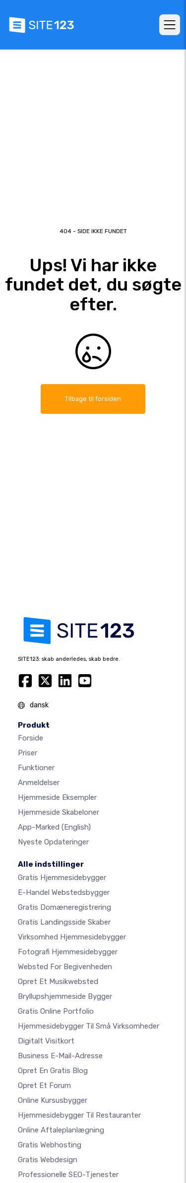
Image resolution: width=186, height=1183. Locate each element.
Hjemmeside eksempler (57, 797)
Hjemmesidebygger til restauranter (79, 1115)
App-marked (54, 827)
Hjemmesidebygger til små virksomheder (88, 1026)
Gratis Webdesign (47, 1159)
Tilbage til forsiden (93, 398)
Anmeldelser (39, 782)
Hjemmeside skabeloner (58, 812)
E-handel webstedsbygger (64, 892)
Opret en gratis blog (53, 1070)
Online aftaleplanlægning (61, 1130)
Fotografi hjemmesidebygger (68, 951)
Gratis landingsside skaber (64, 922)
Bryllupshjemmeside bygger (65, 996)
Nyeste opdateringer (53, 842)
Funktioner (36, 767)
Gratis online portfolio (56, 1011)
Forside (30, 738)
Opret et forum (44, 1085)
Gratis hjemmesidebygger (62, 877)
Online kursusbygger (52, 1100)
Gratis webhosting (49, 1144)
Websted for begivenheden (65, 966)
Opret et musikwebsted (58, 981)
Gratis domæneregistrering (64, 907)
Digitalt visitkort (46, 1040)
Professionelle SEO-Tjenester (68, 1174)
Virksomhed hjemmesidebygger (72, 937)
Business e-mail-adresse (60, 1055)
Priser (27, 752)
